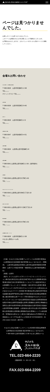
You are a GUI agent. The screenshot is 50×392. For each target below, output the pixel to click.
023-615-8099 (12, 196)
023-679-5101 (12, 210)
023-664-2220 (11, 91)
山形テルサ (7, 116)
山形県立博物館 (9, 145)
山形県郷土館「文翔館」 (12, 131)
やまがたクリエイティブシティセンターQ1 (21, 189)
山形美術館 (7, 174)
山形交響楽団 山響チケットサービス (18, 233)
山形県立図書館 (9, 160)
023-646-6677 (11, 123)
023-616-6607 (11, 242)
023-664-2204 (22, 94)
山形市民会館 (8, 102)
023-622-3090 (12, 181)
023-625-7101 (12, 225)
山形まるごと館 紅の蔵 (13, 204)
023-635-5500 (11, 137)
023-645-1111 (11, 152)
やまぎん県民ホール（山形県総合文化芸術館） (22, 84)
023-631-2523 (11, 167)
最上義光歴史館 (9, 218)
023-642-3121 (11, 108)
